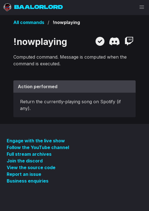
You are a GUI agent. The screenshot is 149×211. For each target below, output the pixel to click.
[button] (142, 7)
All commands (28, 22)
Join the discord (25, 161)
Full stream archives (29, 154)
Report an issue (24, 174)
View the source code (31, 167)
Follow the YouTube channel (38, 147)
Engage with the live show (36, 140)
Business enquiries (27, 181)
